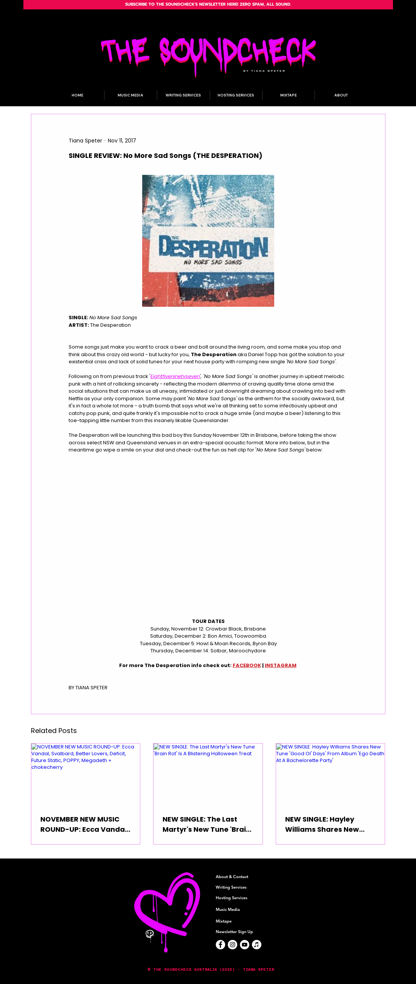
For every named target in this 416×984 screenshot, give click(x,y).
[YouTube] (244, 944)
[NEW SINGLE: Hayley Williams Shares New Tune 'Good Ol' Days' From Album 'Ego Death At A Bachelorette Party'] (330, 774)
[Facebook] (220, 944)
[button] (208, 969)
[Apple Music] (256, 944)
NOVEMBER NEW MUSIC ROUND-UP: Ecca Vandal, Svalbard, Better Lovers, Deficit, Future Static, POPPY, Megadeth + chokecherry (84, 824)
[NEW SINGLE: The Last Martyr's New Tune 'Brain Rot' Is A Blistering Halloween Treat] (208, 774)
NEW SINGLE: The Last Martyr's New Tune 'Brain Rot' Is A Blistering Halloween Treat (206, 824)
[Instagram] (232, 944)
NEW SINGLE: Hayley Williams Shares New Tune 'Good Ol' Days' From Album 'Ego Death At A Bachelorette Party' (328, 824)
